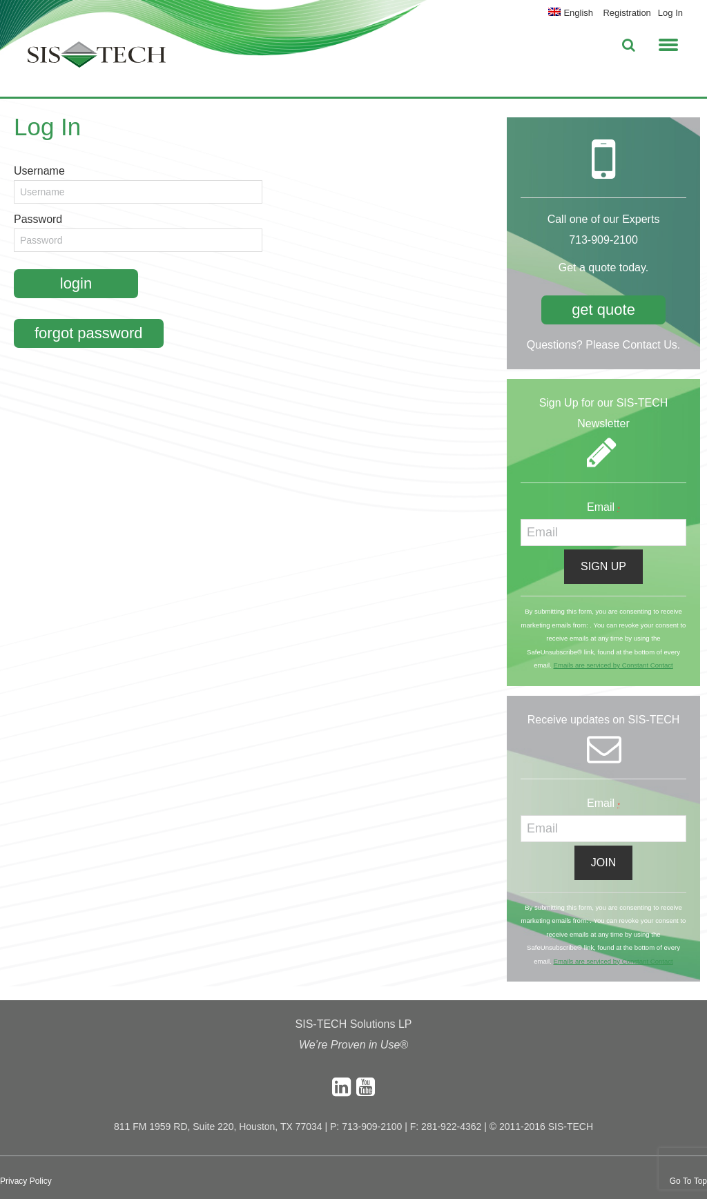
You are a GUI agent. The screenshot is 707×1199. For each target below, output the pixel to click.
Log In (670, 12)
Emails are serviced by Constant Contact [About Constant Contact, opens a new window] (612, 665)
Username (39, 171)
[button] (668, 42)
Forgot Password (89, 333)
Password (38, 219)
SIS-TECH (97, 58)
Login (76, 283)
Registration (626, 12)
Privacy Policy (26, 1181)
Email (603, 507)
